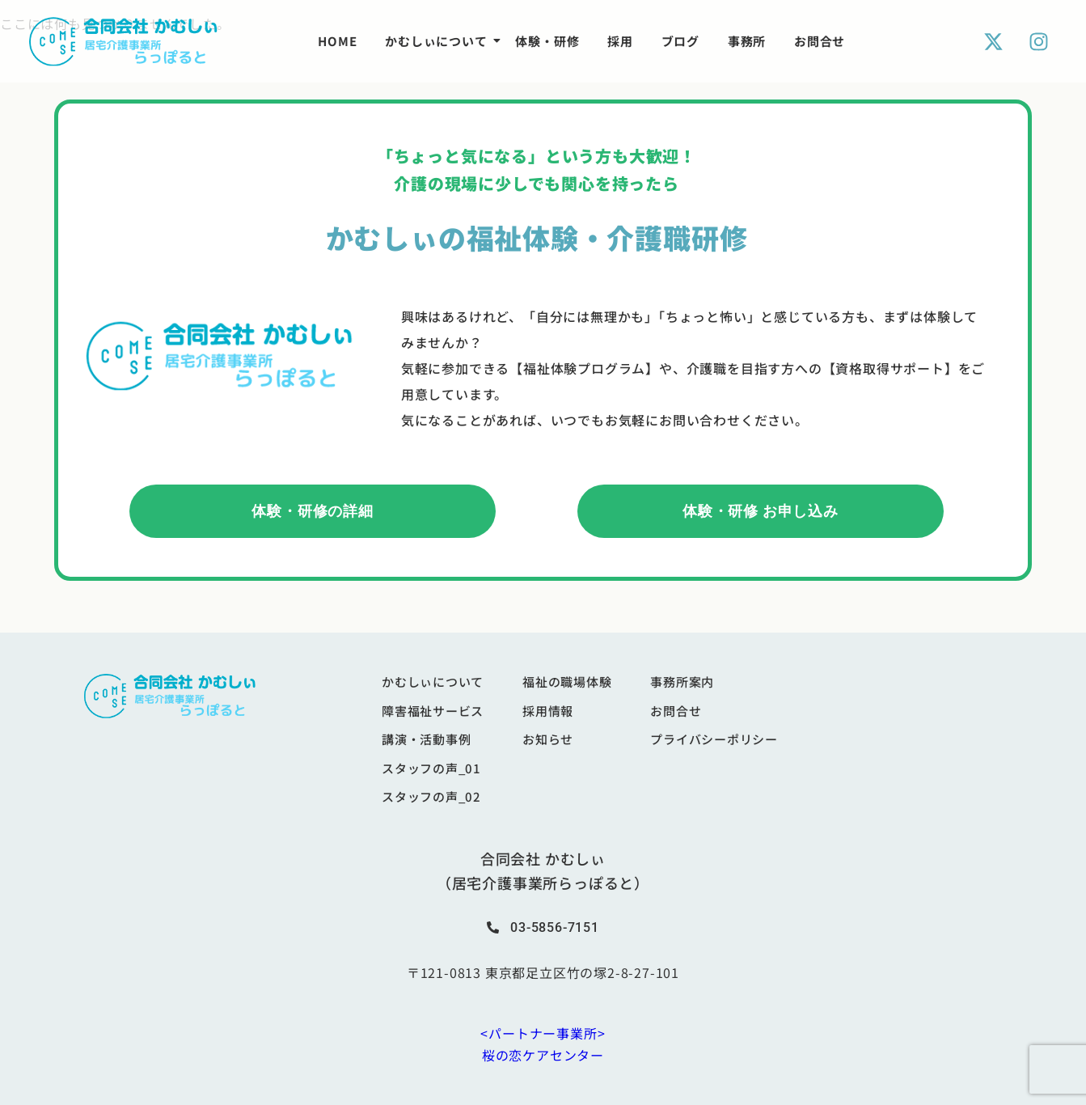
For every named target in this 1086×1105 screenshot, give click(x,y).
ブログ (680, 40)
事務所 (747, 40)
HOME (337, 40)
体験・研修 (547, 40)
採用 (620, 40)
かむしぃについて (438, 40)
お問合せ (819, 40)
